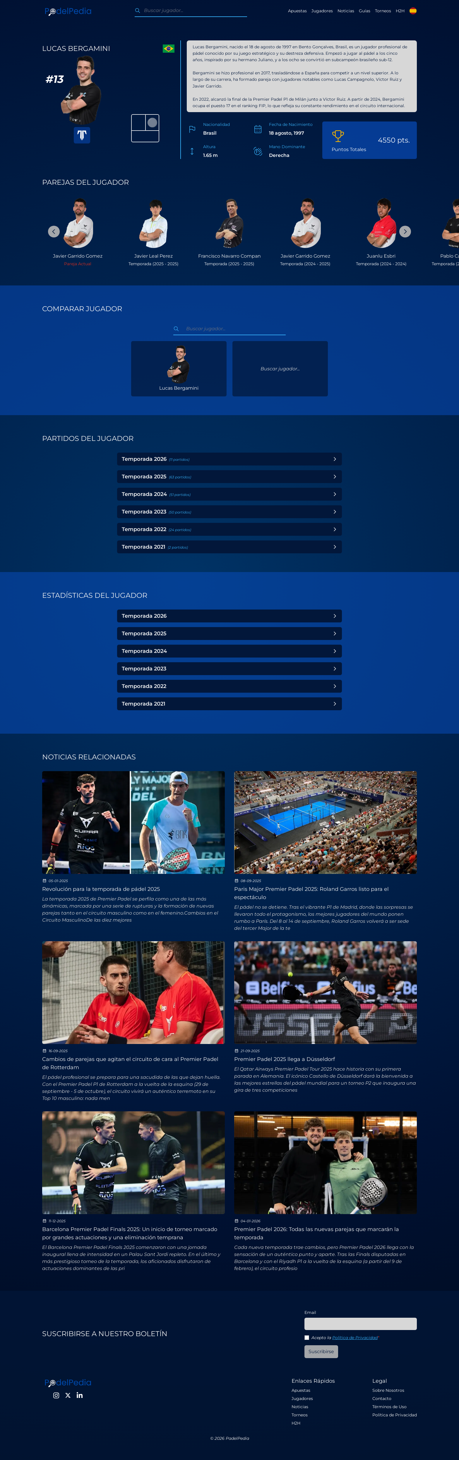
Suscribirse (321, 1351)
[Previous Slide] (54, 231)
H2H (400, 10)
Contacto (381, 1398)
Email (310, 1312)
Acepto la (345, 1337)
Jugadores (322, 10)
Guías (364, 10)
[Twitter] (68, 1395)
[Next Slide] (405, 231)
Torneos (383, 10)
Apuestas (297, 10)
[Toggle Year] (335, 459)
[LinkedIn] (80, 1395)
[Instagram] (56, 1395)
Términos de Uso (389, 1406)
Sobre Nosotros (388, 1390)
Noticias (346, 10)
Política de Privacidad (355, 1337)
